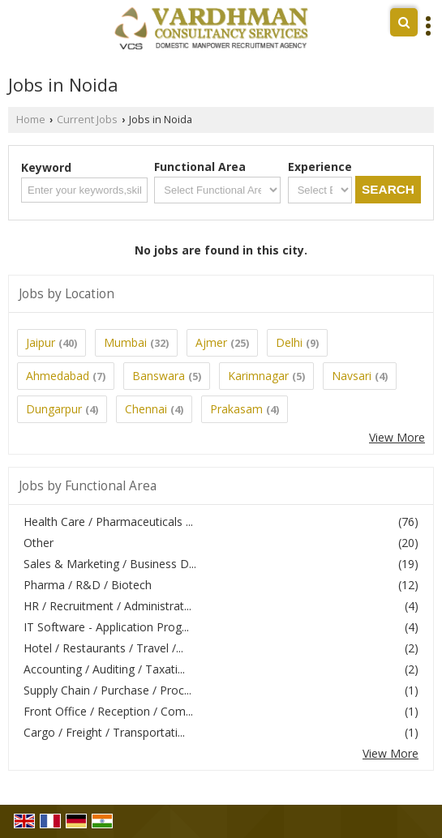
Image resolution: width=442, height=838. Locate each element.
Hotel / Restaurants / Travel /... (103, 648)
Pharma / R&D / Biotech (88, 584)
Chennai (146, 409)
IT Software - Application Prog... (106, 627)
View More (397, 437)
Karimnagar (258, 375)
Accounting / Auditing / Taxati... (104, 669)
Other (39, 542)
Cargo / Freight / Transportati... (104, 732)
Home (30, 119)
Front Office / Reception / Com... (108, 711)
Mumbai (125, 342)
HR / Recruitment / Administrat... (107, 606)
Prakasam (236, 409)
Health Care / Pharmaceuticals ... (108, 521)
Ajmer (211, 342)
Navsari (351, 375)
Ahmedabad (57, 375)
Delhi (289, 342)
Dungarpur (54, 409)
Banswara (158, 375)
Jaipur (40, 342)
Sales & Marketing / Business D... (110, 563)
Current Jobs (87, 119)
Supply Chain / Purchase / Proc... (107, 690)
